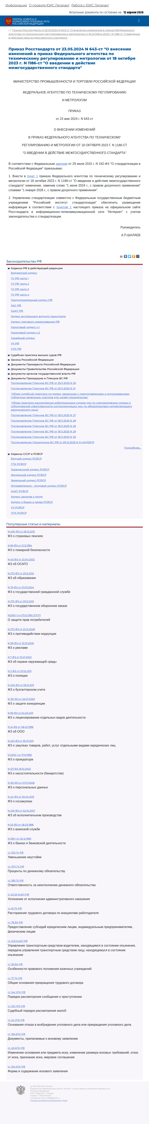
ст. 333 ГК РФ (15, 852)
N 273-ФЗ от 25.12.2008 (21, 629)
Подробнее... (132, 447)
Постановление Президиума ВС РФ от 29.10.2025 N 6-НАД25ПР (52, 442)
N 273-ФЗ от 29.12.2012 (21, 573)
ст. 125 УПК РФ (16, 1006)
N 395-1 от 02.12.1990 (19, 838)
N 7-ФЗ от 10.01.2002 (20, 657)
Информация (16, 5)
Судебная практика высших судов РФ (36, 355)
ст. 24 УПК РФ (16, 1020)
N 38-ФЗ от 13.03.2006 (21, 643)
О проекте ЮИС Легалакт (49, 5)
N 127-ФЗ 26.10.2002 (19, 768)
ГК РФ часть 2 (20, 283)
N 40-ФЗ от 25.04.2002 (21, 559)
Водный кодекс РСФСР (26, 458)
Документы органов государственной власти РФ (43, 373)
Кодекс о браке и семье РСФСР (32, 502)
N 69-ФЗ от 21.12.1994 (20, 545)
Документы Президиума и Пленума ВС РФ (39, 378)
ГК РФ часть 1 (20, 278)
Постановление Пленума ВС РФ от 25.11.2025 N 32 (43, 382)
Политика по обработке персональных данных (48, 1100)
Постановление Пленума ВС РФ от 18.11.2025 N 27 (43, 415)
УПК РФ (16, 348)
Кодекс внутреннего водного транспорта (38, 316)
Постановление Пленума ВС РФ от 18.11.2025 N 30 (43, 436)
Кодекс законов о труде (27, 496)
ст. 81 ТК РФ (15, 908)
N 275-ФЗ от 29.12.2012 (21, 601)
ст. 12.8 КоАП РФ (18, 941)
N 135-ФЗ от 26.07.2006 (21, 699)
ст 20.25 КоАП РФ (18, 894)
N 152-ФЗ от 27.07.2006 (21, 782)
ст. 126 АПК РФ (16, 1034)
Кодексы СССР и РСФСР (27, 453)
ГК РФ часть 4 (20, 294)
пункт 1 (32, 176)
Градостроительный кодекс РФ (31, 300)
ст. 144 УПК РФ (16, 992)
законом (62, 163)
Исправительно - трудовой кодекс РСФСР (39, 485)
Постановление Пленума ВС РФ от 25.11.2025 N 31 (43, 388)
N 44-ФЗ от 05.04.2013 (21, 796)
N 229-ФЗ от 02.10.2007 (21, 810)
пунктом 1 (64, 207)
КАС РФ (16, 305)
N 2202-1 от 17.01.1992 (20, 754)
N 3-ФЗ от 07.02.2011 (19, 671)
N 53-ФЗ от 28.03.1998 (21, 824)
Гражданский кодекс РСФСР (30, 469)
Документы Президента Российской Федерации (43, 364)
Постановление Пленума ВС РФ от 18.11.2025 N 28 (43, 420)
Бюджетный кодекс (24, 272)
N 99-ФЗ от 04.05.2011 (20, 713)
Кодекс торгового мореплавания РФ (35, 321)
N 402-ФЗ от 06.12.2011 (21, 685)
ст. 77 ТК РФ (15, 978)
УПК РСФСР (19, 512)
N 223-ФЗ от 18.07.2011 (21, 741)
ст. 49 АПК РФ (16, 1048)
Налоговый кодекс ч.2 (25, 332)
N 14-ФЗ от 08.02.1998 (20, 727)
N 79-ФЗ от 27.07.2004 (21, 587)
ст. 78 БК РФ (15, 922)
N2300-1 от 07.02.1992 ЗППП (24, 615)
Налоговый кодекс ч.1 (25, 327)
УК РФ (15, 343)
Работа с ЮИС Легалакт (90, 5)
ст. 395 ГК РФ (15, 880)
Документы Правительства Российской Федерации (45, 369)
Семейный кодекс (23, 338)
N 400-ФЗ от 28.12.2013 (21, 531)
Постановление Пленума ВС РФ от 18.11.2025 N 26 (43, 426)
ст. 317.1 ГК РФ (16, 866)
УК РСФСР (17, 507)
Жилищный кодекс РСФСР (28, 474)
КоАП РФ (17, 310)
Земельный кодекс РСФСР (28, 480)
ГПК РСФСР (18, 464)
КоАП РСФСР (19, 491)
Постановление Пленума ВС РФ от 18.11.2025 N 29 (43, 431)
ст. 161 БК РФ (15, 964)
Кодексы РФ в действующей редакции (37, 268)
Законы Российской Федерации (32, 359)
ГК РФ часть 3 (20, 289)
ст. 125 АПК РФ (16, 1066)
